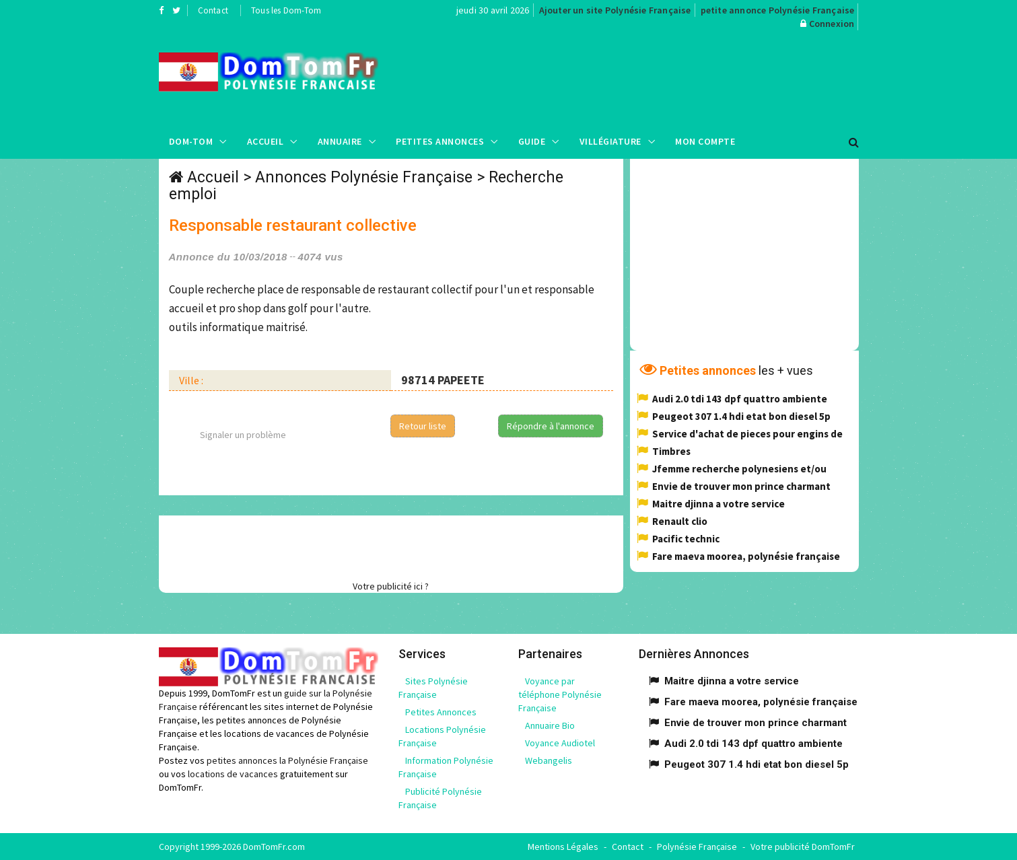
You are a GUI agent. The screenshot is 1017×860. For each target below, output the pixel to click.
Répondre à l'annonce (550, 426)
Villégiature (610, 141)
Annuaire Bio (550, 725)
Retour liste (422, 426)
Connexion (832, 23)
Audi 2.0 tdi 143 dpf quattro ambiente (739, 398)
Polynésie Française (697, 846)
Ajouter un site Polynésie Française (615, 10)
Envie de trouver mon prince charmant (741, 486)
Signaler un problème (243, 435)
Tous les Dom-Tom (286, 10)
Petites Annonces (440, 141)
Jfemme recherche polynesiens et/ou (739, 468)
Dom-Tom (191, 141)
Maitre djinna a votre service (718, 503)
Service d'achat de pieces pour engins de (747, 433)
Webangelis (548, 760)
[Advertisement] (643, 77)
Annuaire (340, 141)
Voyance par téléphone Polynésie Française (560, 694)
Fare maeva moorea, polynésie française (746, 556)
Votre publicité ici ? (391, 586)
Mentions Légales (563, 846)
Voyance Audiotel (560, 743)
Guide (532, 141)
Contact (213, 10)
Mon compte (705, 141)
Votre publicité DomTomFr (802, 846)
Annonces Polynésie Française (363, 177)
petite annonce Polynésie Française (778, 10)
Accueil (265, 141)
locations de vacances (233, 774)
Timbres (671, 451)
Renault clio (679, 521)
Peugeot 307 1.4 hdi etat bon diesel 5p (741, 416)
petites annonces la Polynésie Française (287, 760)
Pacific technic (686, 538)
